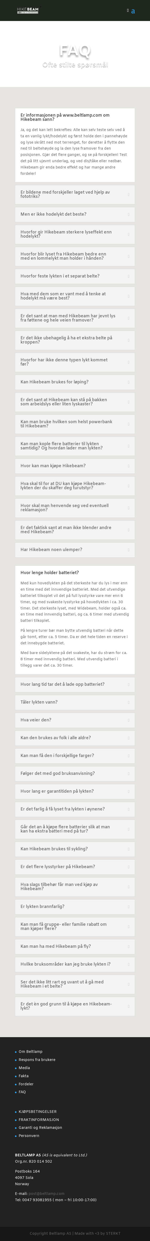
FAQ (22, 1092)
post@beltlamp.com (47, 1193)
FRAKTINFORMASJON (39, 1120)
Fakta (24, 1076)
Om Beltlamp (30, 1051)
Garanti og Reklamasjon (40, 1127)
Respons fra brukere (37, 1060)
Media (24, 1068)
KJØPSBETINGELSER (38, 1111)
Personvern (29, 1136)
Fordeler (26, 1084)
